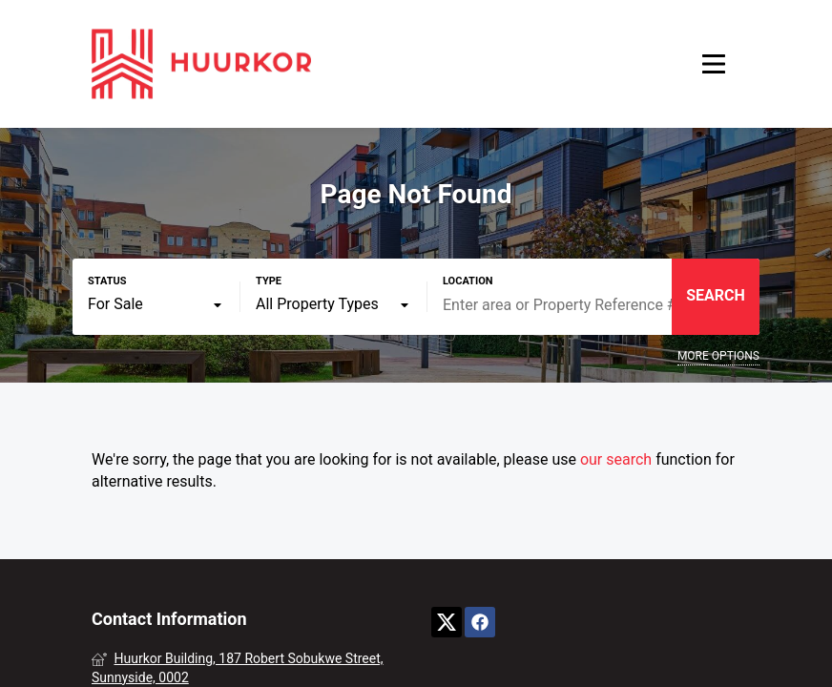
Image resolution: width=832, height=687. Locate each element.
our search (616, 459)
